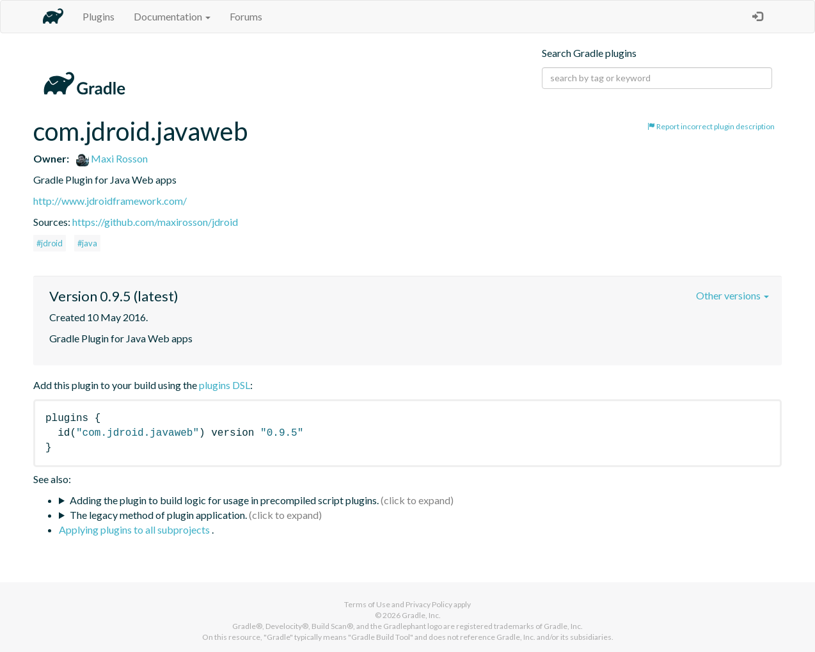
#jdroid (49, 243)
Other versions (732, 295)
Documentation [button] (172, 16)
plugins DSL (224, 385)
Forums (246, 16)
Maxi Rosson (112, 158)
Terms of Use (367, 604)
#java (87, 243)
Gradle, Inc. (421, 615)
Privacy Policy (429, 604)
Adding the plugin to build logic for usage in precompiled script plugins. (224, 500)
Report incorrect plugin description (711, 126)
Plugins (99, 16)
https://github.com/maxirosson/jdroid (155, 222)
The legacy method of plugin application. (158, 515)
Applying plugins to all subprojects (135, 529)
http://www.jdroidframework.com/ (110, 201)
